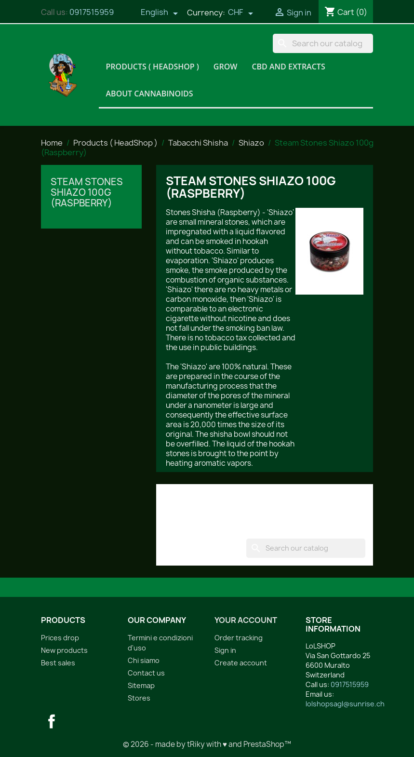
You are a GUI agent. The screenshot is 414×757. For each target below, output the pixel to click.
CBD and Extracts (288, 66)
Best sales (58, 662)
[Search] (323, 43)
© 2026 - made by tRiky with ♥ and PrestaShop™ (207, 744)
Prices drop (60, 637)
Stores (139, 698)
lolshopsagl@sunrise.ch (345, 703)
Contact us (146, 672)
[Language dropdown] (159, 13)
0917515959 (91, 12)
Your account (245, 620)
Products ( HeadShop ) (152, 66)
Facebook (51, 721)
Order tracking (238, 637)
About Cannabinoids (149, 93)
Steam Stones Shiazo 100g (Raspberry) (87, 192)
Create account (240, 662)
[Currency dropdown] (240, 13)
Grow (226, 66)
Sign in (225, 650)
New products (64, 650)
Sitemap (141, 685)
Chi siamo (144, 660)
